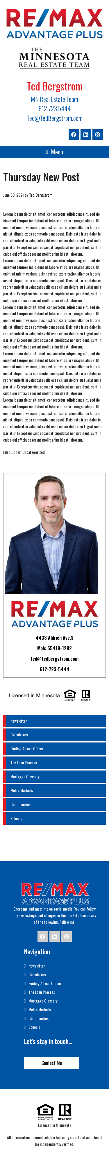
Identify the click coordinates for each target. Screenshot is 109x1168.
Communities (20, 804)
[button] (54, 152)
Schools (16, 818)
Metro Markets (21, 790)
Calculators (19, 734)
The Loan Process (23, 762)
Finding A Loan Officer (26, 748)
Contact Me (52, 1062)
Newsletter (18, 721)
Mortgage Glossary (24, 776)
